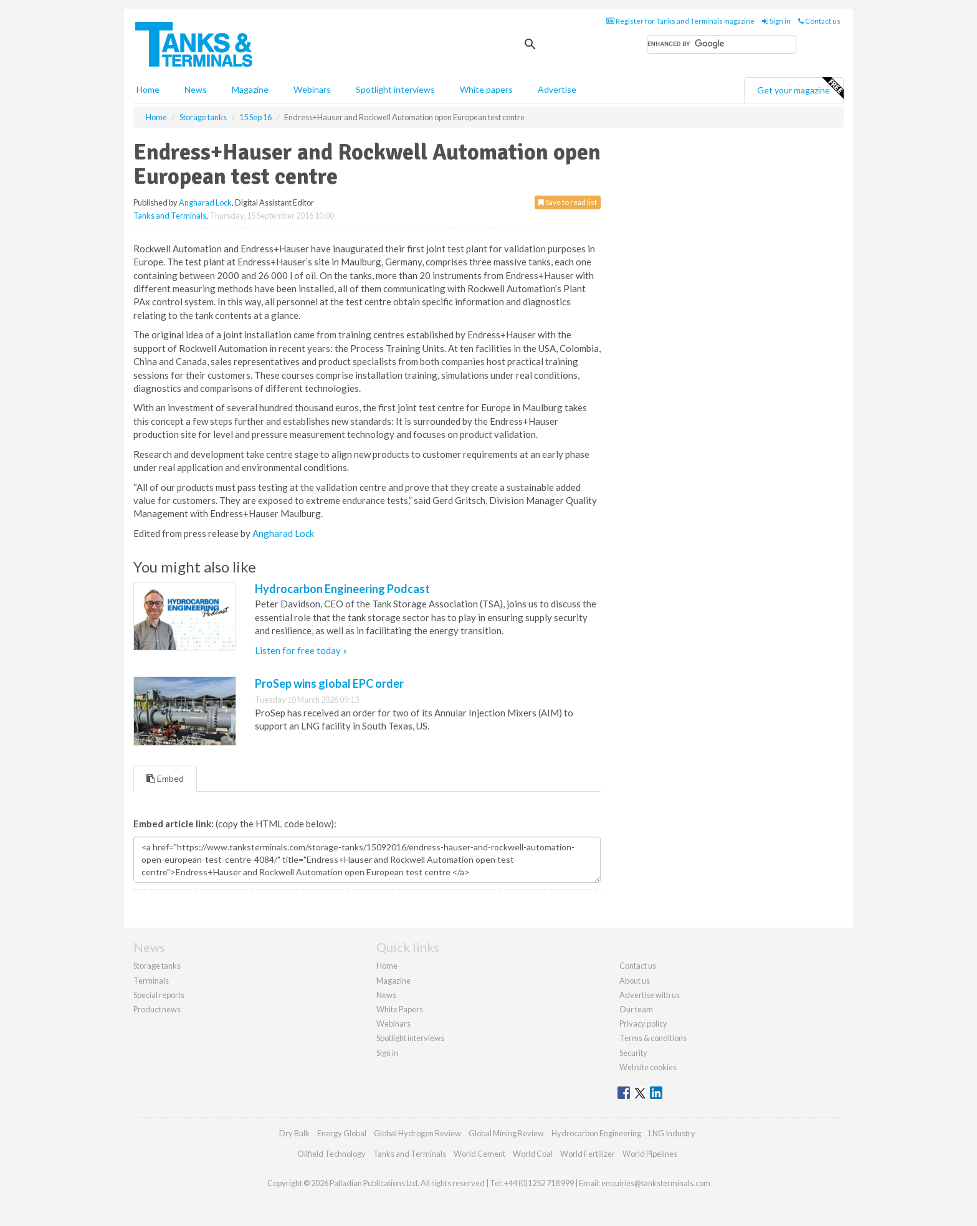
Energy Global (341, 1133)
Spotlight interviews (395, 89)
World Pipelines (649, 1154)
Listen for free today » (301, 650)
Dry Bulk (294, 1133)
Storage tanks (157, 966)
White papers (486, 89)
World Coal (533, 1154)
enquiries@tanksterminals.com (655, 1183)
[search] (721, 44)
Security (633, 1053)
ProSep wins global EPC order (329, 683)
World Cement (479, 1154)
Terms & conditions (653, 1038)
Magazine (250, 89)
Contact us (819, 21)
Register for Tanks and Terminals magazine (680, 21)
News (386, 995)
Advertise (557, 89)
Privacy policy (643, 1024)
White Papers (399, 1009)
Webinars (312, 89)
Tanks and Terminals (169, 216)
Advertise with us (649, 995)
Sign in (776, 21)
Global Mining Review (506, 1133)
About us (634, 981)
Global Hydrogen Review (417, 1133)
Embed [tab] (165, 778)
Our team (636, 1009)
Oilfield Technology (331, 1154)
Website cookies (648, 1067)
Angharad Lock (205, 202)
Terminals (151, 981)
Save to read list (567, 202)
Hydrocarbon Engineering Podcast (342, 589)
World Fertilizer (587, 1154)
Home (148, 89)
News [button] (195, 89)
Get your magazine (800, 88)
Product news (157, 1009)
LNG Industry (672, 1133)
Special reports (158, 995)
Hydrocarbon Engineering (596, 1133)
